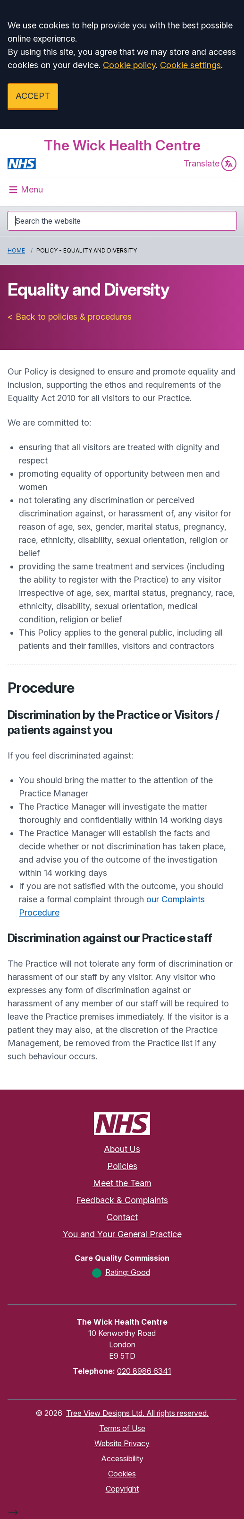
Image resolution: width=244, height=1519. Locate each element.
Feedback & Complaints (122, 1200)
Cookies (122, 1473)
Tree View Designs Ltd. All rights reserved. (137, 1413)
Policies (122, 1166)
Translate (210, 163)
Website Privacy (122, 1443)
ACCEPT (33, 96)
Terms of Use (122, 1428)
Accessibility (122, 1458)
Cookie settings (190, 65)
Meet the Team (122, 1183)
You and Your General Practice (122, 1234)
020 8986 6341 (144, 1371)
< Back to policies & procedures (70, 317)
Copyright (122, 1488)
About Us (122, 1149)
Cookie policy (129, 65)
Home (16, 250)
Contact (122, 1217)
